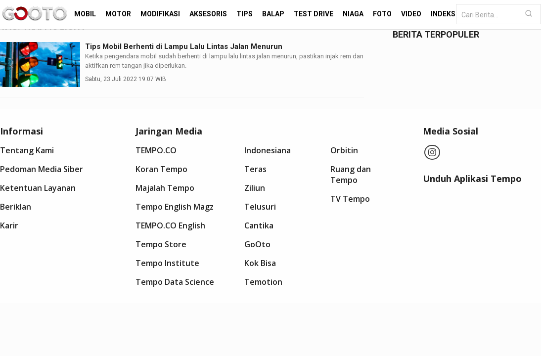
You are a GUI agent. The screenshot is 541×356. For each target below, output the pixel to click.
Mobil (85, 14)
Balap (273, 14)
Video (411, 14)
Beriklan (15, 206)
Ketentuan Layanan (38, 187)
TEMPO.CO (156, 150)
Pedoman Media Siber (41, 169)
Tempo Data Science (174, 281)
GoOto (257, 244)
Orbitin (344, 150)
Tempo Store (160, 244)
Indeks (443, 14)
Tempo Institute (167, 263)
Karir (9, 225)
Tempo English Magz (174, 206)
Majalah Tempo (164, 187)
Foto (382, 14)
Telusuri (260, 206)
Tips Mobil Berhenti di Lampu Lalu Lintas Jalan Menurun (183, 46)
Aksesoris (208, 14)
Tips (244, 14)
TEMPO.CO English (170, 225)
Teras (255, 169)
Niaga (353, 14)
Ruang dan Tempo (350, 174)
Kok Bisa (260, 263)
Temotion (263, 281)
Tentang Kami (27, 150)
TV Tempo (350, 198)
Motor (118, 14)
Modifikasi (160, 14)
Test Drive (313, 14)
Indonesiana (267, 150)
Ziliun (254, 187)
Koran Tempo (161, 169)
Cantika (258, 225)
